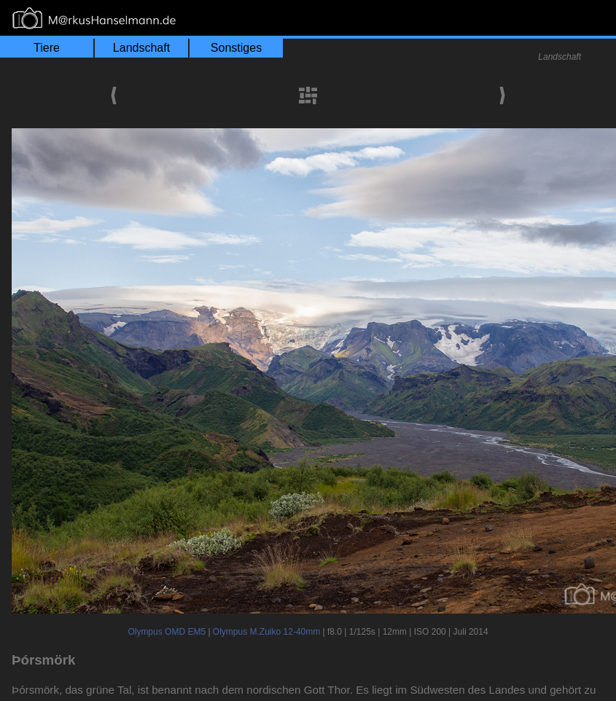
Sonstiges (236, 48)
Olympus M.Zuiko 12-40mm (266, 632)
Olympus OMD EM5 (167, 632)
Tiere (47, 48)
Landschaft (141, 48)
